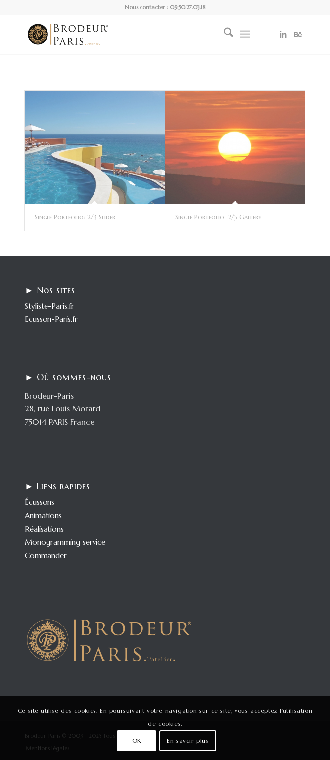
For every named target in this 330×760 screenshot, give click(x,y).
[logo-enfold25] (137, 34)
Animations (43, 515)
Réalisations (44, 529)
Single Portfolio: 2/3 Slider (75, 217)
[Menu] (245, 34)
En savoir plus (187, 740)
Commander (46, 555)
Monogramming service (65, 542)
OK (136, 740)
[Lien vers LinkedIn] (283, 34)
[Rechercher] (223, 34)
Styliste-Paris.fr (49, 306)
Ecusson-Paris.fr (51, 319)
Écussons (39, 502)
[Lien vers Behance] (297, 34)
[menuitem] (223, 34)
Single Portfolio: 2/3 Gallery (218, 217)
